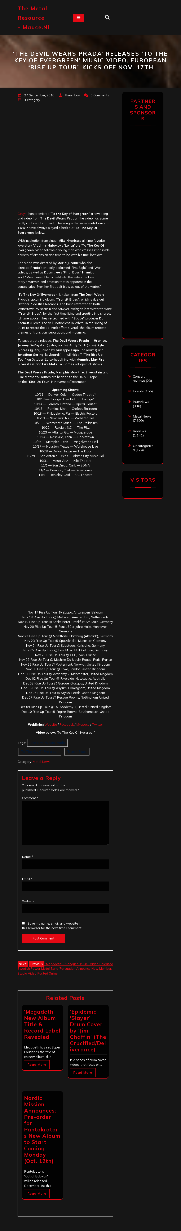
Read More (36, 1065)
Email (27, 879)
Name (27, 857)
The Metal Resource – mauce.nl (34, 17)
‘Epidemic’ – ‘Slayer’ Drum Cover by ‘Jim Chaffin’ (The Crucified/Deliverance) (88, 1030)
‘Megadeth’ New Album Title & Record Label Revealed (42, 1024)
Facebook (67, 725)
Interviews (141, 401)
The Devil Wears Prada (47, 743)
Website (50, 725)
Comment (30, 798)
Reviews (139, 431)
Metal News (41, 762)
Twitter (97, 725)
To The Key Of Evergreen (39, 752)
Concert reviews (139, 378)
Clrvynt (23, 214)
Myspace (83, 725)
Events (138, 391)
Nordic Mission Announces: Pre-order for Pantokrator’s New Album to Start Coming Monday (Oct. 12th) (42, 1129)
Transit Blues (77, 752)
